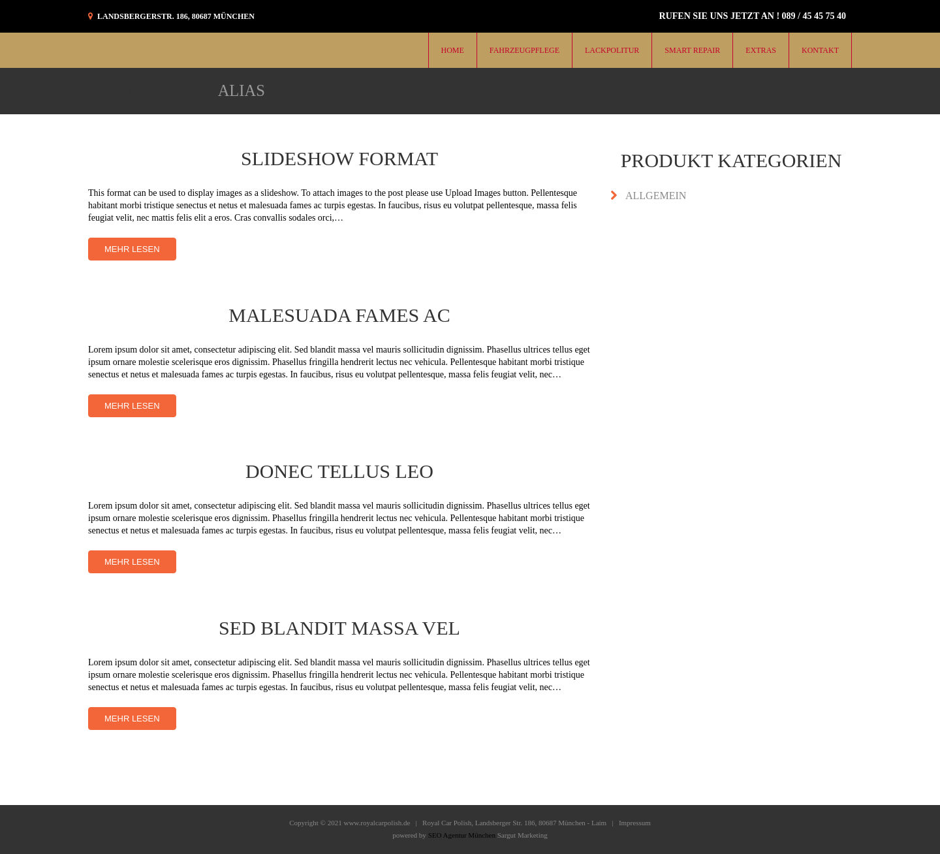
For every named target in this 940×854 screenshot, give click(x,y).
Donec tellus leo (339, 471)
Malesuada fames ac (339, 315)
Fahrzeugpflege (524, 50)
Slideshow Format (339, 158)
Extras (760, 50)
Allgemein (655, 195)
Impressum (635, 823)
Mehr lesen (132, 249)
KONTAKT (820, 50)
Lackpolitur (612, 50)
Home (452, 50)
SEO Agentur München (461, 835)
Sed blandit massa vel (339, 628)
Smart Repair (692, 50)
